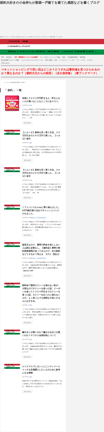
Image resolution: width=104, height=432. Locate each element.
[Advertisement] (52, 20)
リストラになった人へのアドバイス (32, 60)
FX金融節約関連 (73, 57)
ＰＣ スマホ (81, 60)
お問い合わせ (5, 63)
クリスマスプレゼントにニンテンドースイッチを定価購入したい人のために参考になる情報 (41, 369)
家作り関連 (48, 60)
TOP (2, 57)
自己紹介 (9, 57)
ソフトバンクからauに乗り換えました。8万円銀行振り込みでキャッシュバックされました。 (41, 210)
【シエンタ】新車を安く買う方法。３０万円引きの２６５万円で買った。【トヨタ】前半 (41, 173)
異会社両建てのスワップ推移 (10, 60)
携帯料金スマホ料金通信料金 (38, 217)
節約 (64, 57)
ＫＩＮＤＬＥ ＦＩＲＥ (66, 60)
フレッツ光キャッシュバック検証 (50, 57)
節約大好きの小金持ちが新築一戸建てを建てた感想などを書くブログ (50, 2)
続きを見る (27, 123)
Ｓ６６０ (90, 60)
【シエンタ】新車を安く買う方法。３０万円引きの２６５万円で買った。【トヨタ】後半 (41, 135)
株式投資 (82, 57)
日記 (55, 60)
